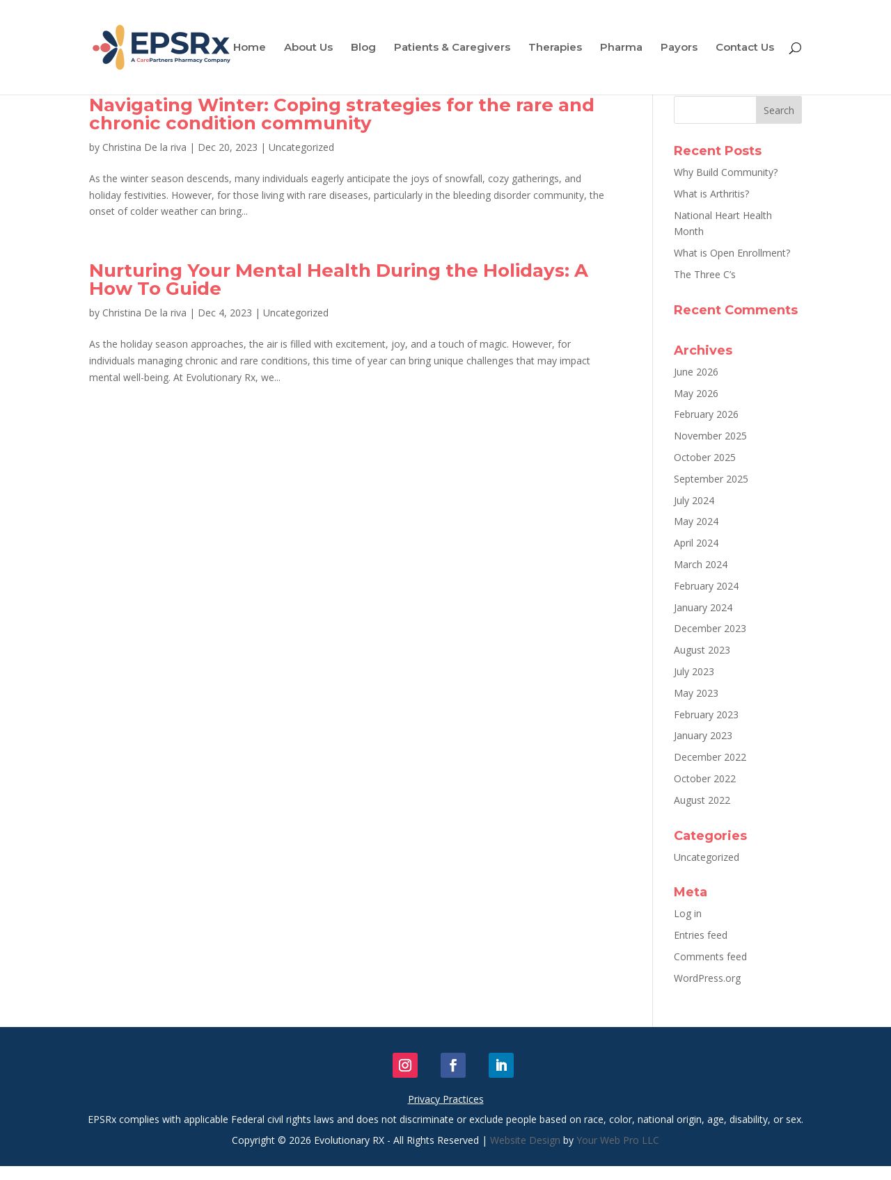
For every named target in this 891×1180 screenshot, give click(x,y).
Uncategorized (301, 147)
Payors (679, 48)
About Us (308, 48)
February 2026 (706, 414)
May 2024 (696, 521)
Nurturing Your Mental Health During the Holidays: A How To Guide (338, 279)
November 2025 (710, 435)
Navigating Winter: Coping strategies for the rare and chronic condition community (341, 114)
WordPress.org (707, 978)
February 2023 (706, 714)
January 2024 (703, 607)
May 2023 (696, 693)
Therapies (555, 48)
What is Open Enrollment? (732, 252)
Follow (432, 1065)
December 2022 (710, 756)
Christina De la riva (144, 147)
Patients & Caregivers (452, 48)
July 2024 (694, 500)
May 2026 (696, 393)
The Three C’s (705, 274)
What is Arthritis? (711, 193)
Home (249, 48)
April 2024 (696, 542)
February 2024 (706, 585)
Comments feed (710, 956)
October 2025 (705, 457)
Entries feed (700, 934)
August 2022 (702, 800)
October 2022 (705, 778)
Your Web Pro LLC (617, 1140)
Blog (363, 48)
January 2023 (703, 735)
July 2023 (694, 671)
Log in (688, 913)
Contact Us (745, 48)
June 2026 (696, 371)
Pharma (621, 48)
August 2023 (702, 649)
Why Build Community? (726, 172)
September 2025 (711, 478)
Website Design (525, 1140)
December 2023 (710, 628)
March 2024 (700, 564)
